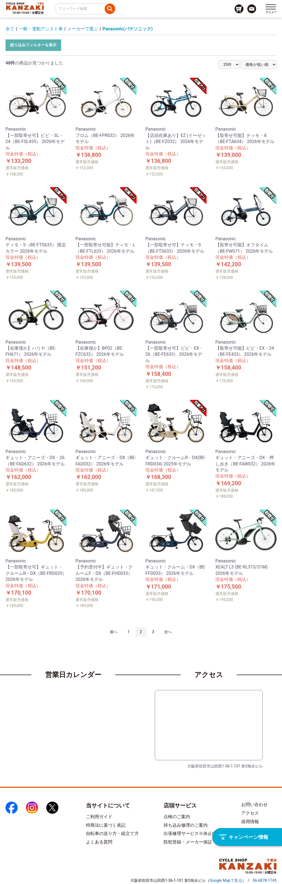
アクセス (250, 813)
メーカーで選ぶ (82, 28)
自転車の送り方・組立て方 (112, 833)
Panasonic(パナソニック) (127, 28)
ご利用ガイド (99, 816)
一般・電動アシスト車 (41, 28)
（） (226, 880)
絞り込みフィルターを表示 (33, 45)
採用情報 (250, 821)
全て (10, 28)
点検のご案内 (177, 816)
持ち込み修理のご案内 (186, 825)
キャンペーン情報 (243, 837)
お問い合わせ (254, 804)
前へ (114, 632)
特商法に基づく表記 (106, 825)
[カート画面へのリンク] (239, 8)
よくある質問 (99, 842)
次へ (168, 632)
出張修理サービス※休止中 (190, 833)
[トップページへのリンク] (25, 6)
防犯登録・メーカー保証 (188, 842)
